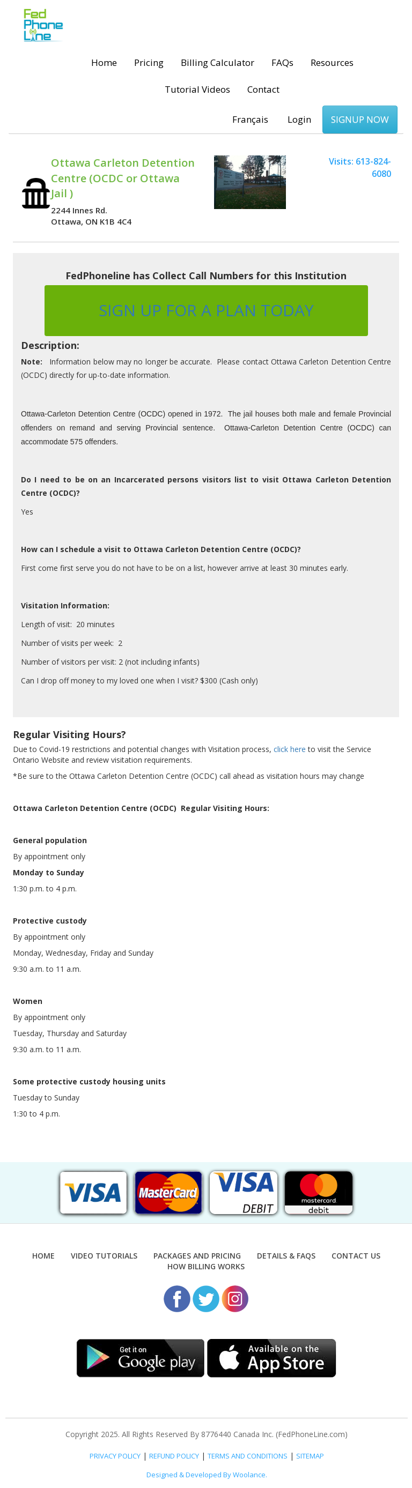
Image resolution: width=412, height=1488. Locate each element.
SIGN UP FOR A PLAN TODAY (206, 310)
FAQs (282, 62)
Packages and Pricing (197, 1256)
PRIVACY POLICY (115, 1456)
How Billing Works (206, 1266)
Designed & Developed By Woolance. (206, 1474)
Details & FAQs (286, 1256)
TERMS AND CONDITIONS (248, 1456)
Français (250, 119)
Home (104, 62)
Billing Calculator (217, 62)
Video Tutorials (104, 1256)
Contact (263, 89)
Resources (332, 62)
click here (290, 749)
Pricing (149, 62)
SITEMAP (310, 1456)
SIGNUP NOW (360, 119)
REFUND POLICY (174, 1456)
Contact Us (356, 1256)
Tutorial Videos (197, 89)
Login (299, 119)
